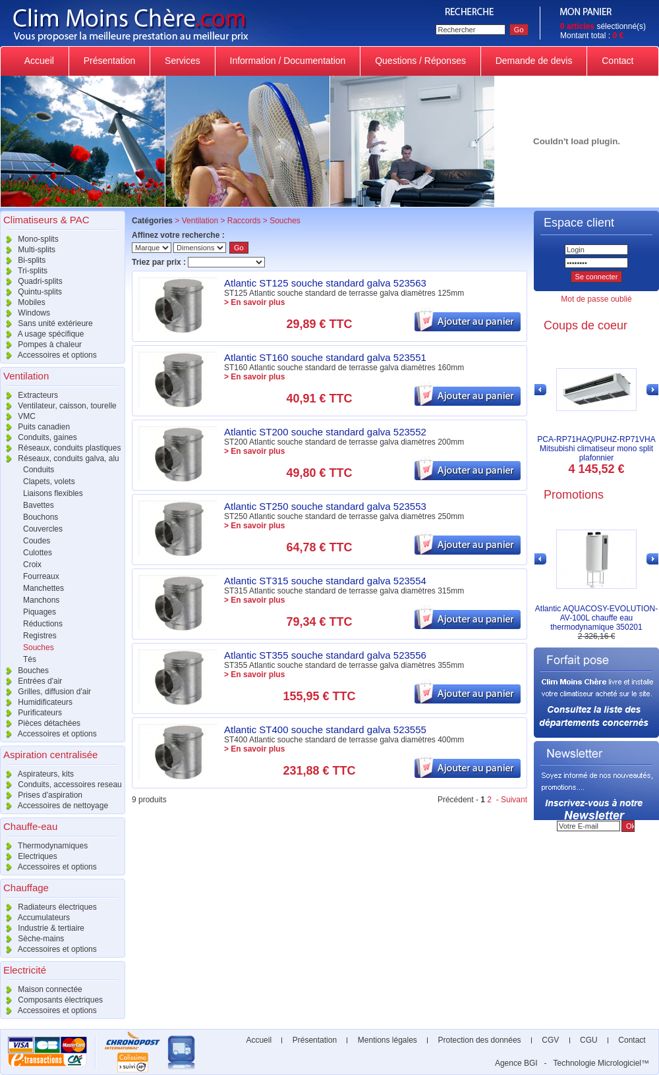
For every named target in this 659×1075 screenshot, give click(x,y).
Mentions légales (387, 1040)
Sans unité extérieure (46, 323)
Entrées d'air (31, 681)
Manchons (41, 600)
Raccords (244, 220)
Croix (32, 564)
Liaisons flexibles (53, 493)
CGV (550, 1040)
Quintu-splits (31, 291)
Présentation (109, 60)
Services (182, 60)
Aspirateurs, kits (37, 774)
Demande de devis (534, 60)
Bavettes (38, 505)
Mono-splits (29, 239)
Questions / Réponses (420, 60)
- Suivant (510, 799)
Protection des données (479, 1040)
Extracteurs (29, 395)
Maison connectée (41, 989)
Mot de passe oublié (596, 299)
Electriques (28, 856)
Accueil (39, 60)
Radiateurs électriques (48, 907)
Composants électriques (51, 1000)
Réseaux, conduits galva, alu (59, 458)
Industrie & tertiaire (42, 928)
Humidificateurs (36, 702)
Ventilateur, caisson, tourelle (58, 405)
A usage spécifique (42, 334)
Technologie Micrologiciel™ (601, 1063)
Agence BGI (516, 1063)
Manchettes (43, 588)
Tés (29, 659)
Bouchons (40, 517)
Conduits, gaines (38, 437)
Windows (25, 312)
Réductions (43, 623)
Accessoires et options (48, 355)
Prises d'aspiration (41, 795)
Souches (38, 647)
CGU (589, 1040)
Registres (40, 635)
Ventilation (200, 220)
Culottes (37, 552)
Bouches (24, 670)
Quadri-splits (31, 281)
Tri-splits (23, 270)
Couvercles (43, 529)
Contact (617, 60)
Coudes (36, 540)
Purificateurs (31, 712)
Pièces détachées (40, 723)
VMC (18, 416)
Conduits (38, 469)
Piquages (39, 612)
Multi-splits (27, 249)
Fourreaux (41, 576)
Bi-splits (22, 260)
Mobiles (22, 302)
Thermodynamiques (44, 845)
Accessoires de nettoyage (54, 805)
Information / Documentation (288, 60)
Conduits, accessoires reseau (61, 784)
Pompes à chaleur (41, 344)
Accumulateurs (35, 917)
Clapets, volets (49, 481)
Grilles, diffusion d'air (45, 691)
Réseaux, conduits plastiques (60, 448)
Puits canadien (35, 426)
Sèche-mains (32, 938)
